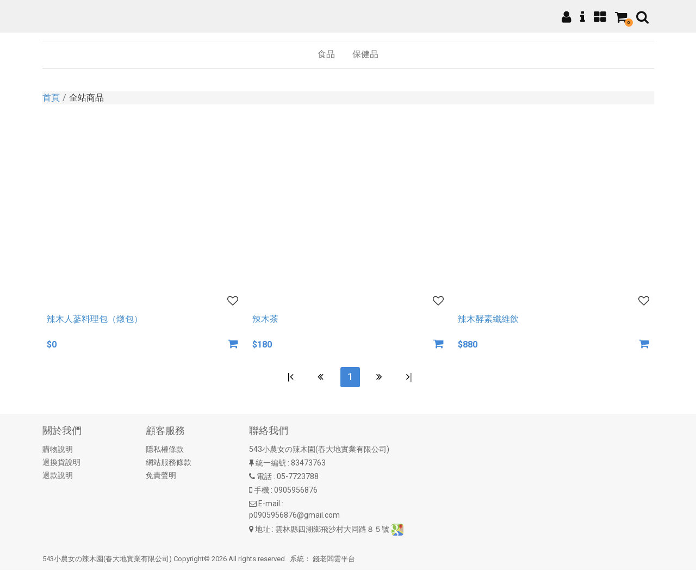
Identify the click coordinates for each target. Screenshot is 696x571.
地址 (262, 530)
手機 (261, 491)
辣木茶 (265, 319)
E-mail (269, 505)
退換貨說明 (61, 464)
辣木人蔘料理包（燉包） (94, 319)
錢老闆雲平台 (334, 560)
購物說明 (57, 450)
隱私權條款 (165, 450)
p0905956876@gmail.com (294, 516)
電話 (264, 478)
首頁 (51, 97)
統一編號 (271, 464)
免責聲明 (161, 477)
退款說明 (57, 477)
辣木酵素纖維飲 (488, 319)
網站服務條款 (168, 464)
